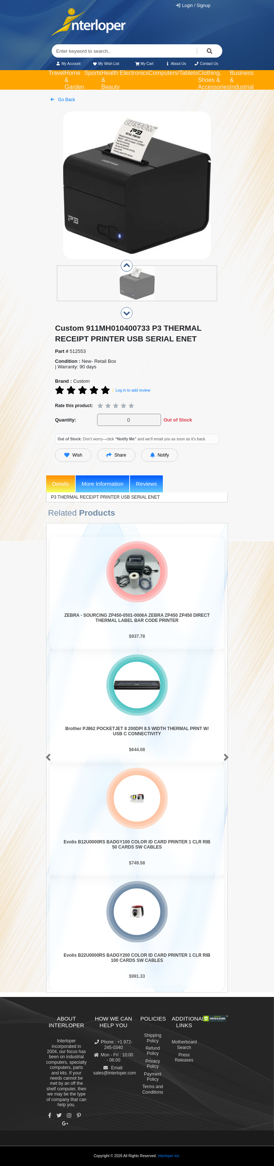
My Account (68, 64)
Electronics (134, 73)
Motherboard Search (184, 1044)
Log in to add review (133, 390)
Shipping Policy (152, 1038)
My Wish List (105, 64)
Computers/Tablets (173, 73)
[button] (223, 757)
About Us (175, 64)
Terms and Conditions (152, 1089)
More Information (102, 484)
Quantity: (65, 420)
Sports (92, 73)
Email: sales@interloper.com (114, 1070)
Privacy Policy (152, 1064)
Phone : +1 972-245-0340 (114, 1044)
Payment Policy (152, 1077)
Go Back (63, 99)
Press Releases (184, 1057)
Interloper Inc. (169, 1156)
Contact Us (206, 64)
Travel (56, 73)
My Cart (144, 64)
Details (60, 484)
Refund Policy (152, 1051)
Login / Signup (192, 5)
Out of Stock (178, 420)
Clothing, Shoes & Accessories (214, 80)
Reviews (146, 484)
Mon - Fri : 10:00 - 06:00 (113, 1057)
